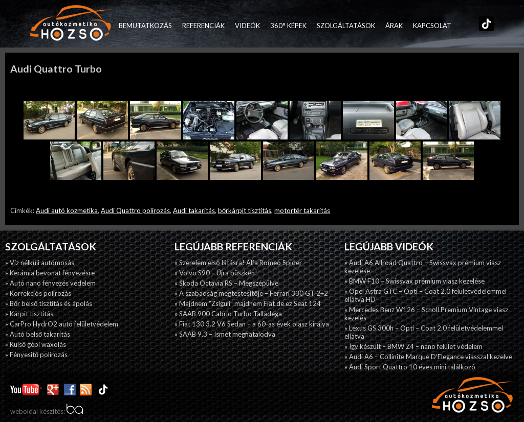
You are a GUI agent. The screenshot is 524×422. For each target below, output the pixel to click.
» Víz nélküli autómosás (39, 263)
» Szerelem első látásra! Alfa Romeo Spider (237, 263)
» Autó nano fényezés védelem (50, 283)
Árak (394, 25)
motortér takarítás (302, 210)
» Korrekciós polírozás (38, 293)
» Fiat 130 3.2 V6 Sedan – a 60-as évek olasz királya (251, 324)
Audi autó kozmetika (67, 210)
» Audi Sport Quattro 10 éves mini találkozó (409, 367)
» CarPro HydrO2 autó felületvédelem (61, 324)
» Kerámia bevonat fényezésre (50, 273)
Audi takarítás (194, 210)
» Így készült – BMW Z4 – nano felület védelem (413, 346)
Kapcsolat (432, 25)
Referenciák (203, 25)
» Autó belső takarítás (37, 334)
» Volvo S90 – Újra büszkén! (215, 273)
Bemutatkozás (145, 25)
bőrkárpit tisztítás (244, 210)
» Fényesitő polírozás (36, 354)
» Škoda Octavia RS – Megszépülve (226, 283)
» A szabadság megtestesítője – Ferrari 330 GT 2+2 (251, 293)
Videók (247, 25)
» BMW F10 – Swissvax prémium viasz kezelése (414, 281)
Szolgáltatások (346, 25)
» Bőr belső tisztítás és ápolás (48, 303)
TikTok (484, 25)
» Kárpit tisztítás (29, 314)
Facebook (461, 25)
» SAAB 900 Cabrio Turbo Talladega (228, 314)
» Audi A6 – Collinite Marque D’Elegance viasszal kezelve (428, 357)
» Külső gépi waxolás (35, 344)
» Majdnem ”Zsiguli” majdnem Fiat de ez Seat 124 (247, 303)
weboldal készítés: (46, 411)
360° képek (288, 25)
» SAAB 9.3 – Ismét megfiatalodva (224, 334)
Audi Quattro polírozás (135, 210)
